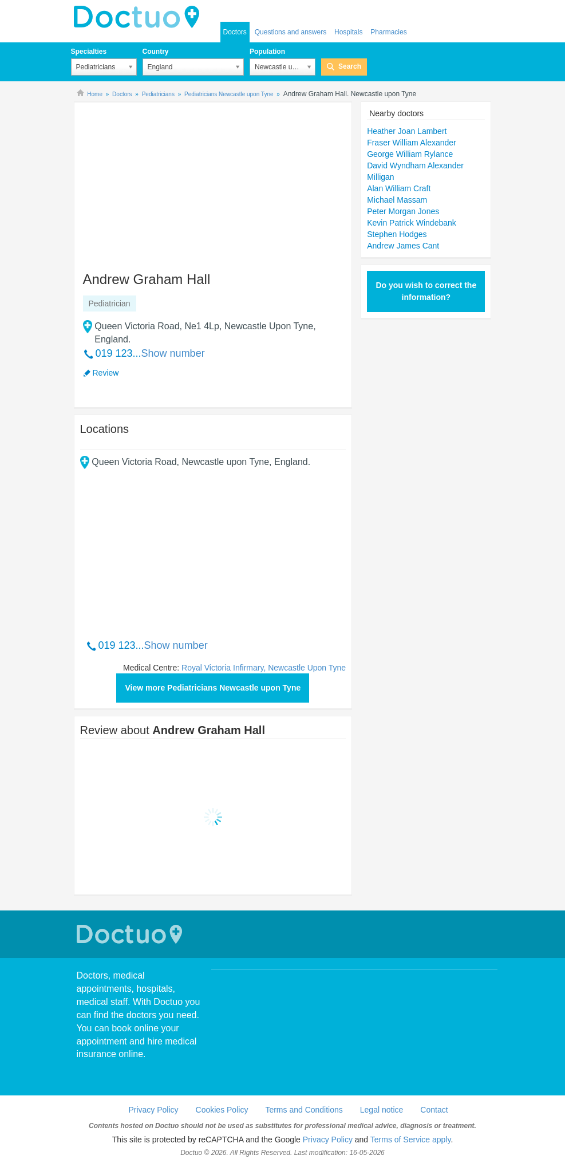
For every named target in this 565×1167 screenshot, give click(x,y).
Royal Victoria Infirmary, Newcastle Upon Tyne (263, 667)
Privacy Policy (153, 1109)
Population (267, 51)
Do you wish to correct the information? (426, 291)
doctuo (140, 17)
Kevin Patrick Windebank (411, 222)
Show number (173, 353)
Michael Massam (397, 199)
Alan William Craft (398, 188)
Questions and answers (290, 32)
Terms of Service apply (410, 1139)
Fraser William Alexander (411, 142)
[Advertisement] (168, 181)
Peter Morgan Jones (403, 211)
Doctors (235, 32)
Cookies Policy (222, 1109)
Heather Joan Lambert (407, 131)
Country (156, 51)
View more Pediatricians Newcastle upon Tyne (213, 687)
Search (349, 66)
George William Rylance (410, 154)
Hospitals (348, 32)
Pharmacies (388, 32)
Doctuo (131, 934)
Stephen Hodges (396, 234)
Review (106, 372)
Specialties (89, 51)
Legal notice (382, 1109)
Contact (434, 1109)
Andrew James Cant (403, 245)
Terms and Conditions (303, 1109)
